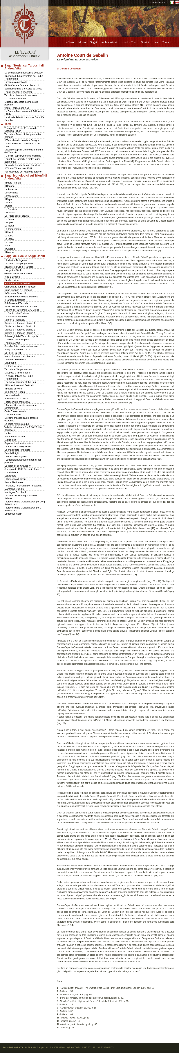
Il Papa (8, 199)
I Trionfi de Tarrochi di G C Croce (21, 309)
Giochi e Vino (11, 280)
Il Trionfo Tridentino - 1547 (18, 168)
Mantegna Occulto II (15, 492)
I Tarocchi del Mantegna (17, 401)
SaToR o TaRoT (12, 352)
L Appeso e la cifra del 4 (17, 372)
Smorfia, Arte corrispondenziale (21, 346)
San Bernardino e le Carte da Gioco (23, 88)
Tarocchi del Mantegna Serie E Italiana (20, 497)
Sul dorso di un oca (14, 436)
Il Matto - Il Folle (12, 182)
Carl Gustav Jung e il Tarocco (20, 286)
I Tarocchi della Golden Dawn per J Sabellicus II (22, 509)
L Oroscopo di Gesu (15, 479)
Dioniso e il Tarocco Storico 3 (19, 329)
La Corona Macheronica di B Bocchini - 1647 (24, 112)
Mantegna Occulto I (14, 489)
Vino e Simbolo (12, 276)
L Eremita (9, 212)
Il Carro (8, 205)
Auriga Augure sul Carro (17, 349)
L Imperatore (11, 196)
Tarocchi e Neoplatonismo (18, 369)
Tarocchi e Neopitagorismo (18, 263)
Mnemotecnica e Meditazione (19, 356)
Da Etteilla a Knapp (14, 392)
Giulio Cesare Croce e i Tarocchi (21, 85)
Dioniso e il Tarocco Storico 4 (19, 333)
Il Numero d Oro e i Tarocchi (19, 266)
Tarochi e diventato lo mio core (20, 95)
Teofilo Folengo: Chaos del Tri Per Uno (22, 145)
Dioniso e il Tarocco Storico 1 (19, 323)
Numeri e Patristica (14, 319)
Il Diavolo (9, 232)
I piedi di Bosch (12, 414)
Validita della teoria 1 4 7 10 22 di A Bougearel (22, 428)
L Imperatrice (11, 192)
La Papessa (10, 189)
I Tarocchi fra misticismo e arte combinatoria (20, 406)
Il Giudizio (9, 248)
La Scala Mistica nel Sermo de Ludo (23, 72)
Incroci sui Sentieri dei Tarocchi (20, 306)
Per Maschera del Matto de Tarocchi (23, 171)
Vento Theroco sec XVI (16, 108)
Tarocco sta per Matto (15, 82)
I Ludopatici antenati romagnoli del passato (22, 461)
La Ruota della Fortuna (16, 215)
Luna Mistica (11, 472)
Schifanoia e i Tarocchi (16, 303)
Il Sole (7, 245)
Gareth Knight (11, 453)
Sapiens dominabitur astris (18, 443)
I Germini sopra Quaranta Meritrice (22, 155)
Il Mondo (9, 252)
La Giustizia (10, 209)
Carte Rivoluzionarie (15, 411)
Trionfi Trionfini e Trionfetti (18, 92)
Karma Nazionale (13, 482)
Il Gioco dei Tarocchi (15, 293)
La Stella (9, 239)
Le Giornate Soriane (15, 98)
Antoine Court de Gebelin (17, 283)
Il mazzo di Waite (13, 388)
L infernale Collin (13, 513)
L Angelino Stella (13, 270)
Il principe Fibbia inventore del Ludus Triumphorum (23, 77)
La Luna (8, 242)
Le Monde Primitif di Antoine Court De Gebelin (24, 118)
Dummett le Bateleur (15, 359)
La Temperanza (12, 229)
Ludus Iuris (10, 440)
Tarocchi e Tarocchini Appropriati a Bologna (22, 135)
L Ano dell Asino (12, 395)
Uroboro (8, 433)
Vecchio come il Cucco (16, 398)
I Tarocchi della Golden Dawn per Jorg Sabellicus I (24, 503)
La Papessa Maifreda (15, 316)
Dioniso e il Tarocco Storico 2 (19, 326)
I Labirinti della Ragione (16, 339)
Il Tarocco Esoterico (14, 300)
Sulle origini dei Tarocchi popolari (21, 336)
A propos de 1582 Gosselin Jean (21, 469)
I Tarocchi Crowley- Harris (18, 446)
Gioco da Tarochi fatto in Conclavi (22, 165)
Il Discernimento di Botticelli (19, 385)
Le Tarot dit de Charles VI (17, 465)
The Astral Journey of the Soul (20, 382)
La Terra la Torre (13, 366)
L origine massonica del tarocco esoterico (21, 419)
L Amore (8, 202)
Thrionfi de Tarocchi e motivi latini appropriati (22, 160)
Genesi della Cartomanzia (18, 273)
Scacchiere (10, 475)
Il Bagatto (9, 186)
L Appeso (9, 222)
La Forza (9, 219)
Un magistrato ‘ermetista (17, 449)
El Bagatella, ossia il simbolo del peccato (21, 103)
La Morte (9, 225)
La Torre (8, 235)
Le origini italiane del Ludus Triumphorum (18, 377)
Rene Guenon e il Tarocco (18, 290)
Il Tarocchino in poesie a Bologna (21, 140)
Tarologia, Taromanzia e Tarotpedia (22, 485)
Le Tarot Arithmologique (16, 424)
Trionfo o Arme (12, 343)
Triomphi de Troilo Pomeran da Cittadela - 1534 (20, 129)
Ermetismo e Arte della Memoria (21, 296)
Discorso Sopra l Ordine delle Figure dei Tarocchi (23, 151)
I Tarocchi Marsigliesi (15, 456)
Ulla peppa (10, 362)
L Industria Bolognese (15, 260)
